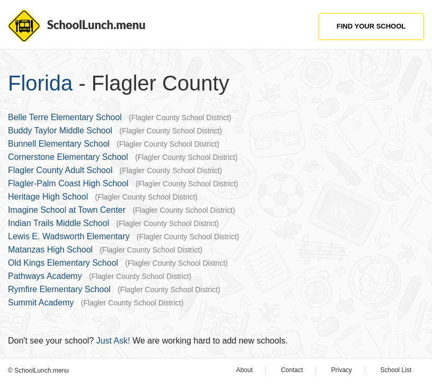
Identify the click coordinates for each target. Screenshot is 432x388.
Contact (292, 370)
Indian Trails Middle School (58, 223)
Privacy (341, 370)
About (244, 370)
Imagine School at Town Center (66, 209)
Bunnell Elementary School (59, 143)
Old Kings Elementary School (63, 262)
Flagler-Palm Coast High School (68, 183)
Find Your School (371, 26)
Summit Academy (41, 302)
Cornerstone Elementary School (68, 156)
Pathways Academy (45, 276)
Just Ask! (113, 340)
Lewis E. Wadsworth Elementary (69, 236)
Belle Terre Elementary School (65, 117)
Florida (40, 83)
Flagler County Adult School (60, 170)
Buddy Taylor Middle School (60, 130)
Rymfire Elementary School (59, 289)
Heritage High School (48, 196)
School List (395, 370)
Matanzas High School (50, 249)
